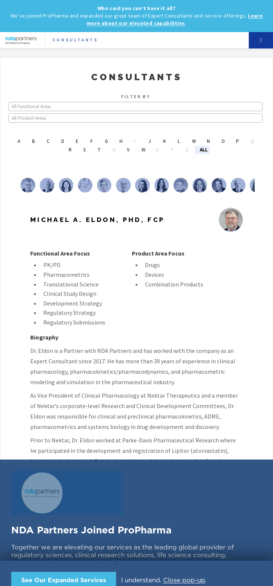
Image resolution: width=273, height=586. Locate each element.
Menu (261, 40)
